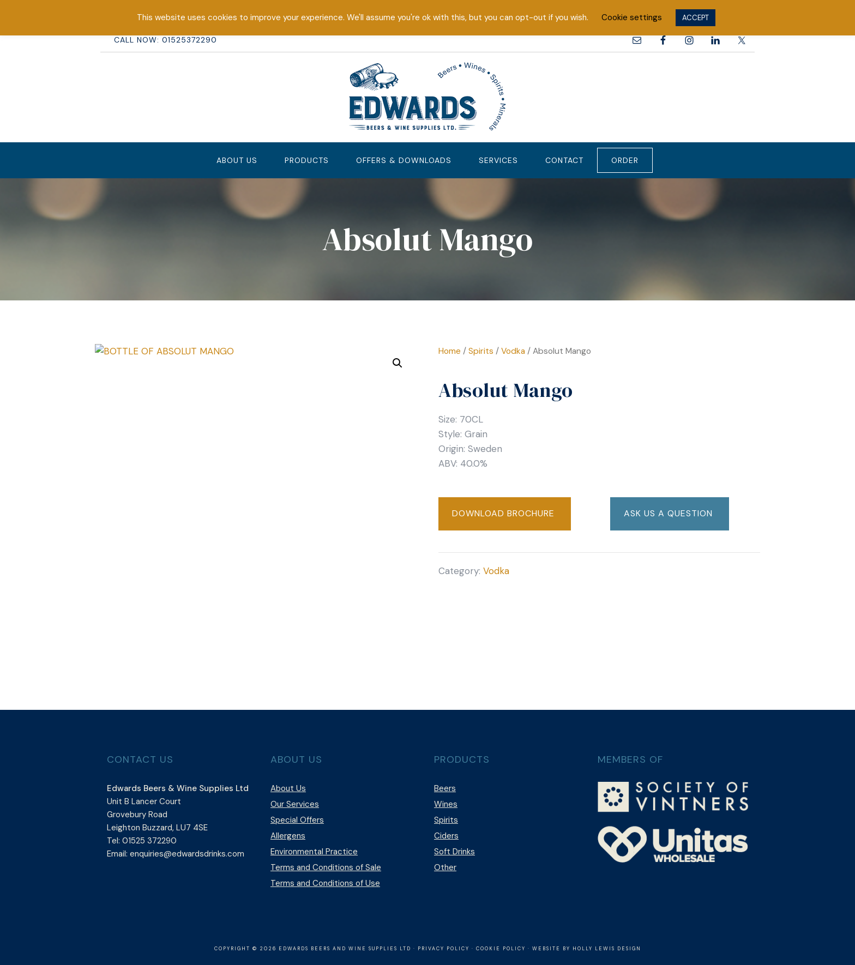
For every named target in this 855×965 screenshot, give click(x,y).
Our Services (294, 804)
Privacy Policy (443, 948)
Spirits (480, 351)
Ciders (446, 835)
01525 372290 (149, 840)
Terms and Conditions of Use (325, 883)
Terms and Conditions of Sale (325, 867)
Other (445, 867)
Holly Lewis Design (607, 948)
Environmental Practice (314, 851)
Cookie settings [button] (631, 17)
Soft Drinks (454, 851)
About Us (288, 788)
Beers (445, 788)
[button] (397, 363)
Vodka (513, 351)
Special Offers (297, 820)
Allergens (287, 835)
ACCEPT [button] (695, 17)
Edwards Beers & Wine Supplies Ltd (427, 96)
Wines (445, 804)
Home (449, 351)
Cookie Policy (501, 948)
